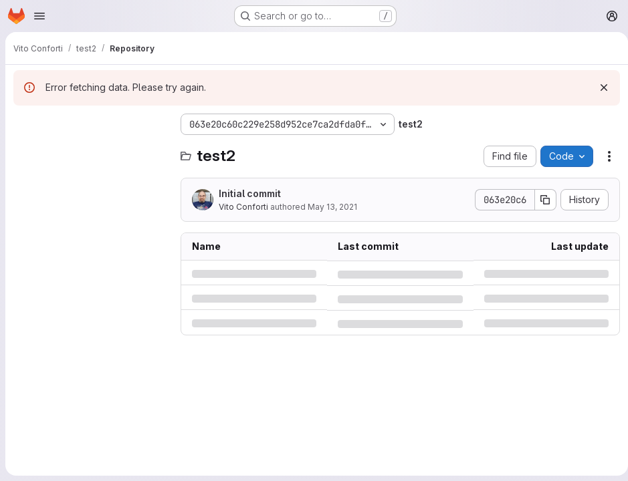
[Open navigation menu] (39, 16)
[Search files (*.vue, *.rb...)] (90, 151)
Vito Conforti (243, 207)
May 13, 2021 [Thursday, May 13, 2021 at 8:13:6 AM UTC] (332, 207)
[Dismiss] (599, 87)
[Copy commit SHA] (540, 199)
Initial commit (250, 193)
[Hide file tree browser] (24, 124)
